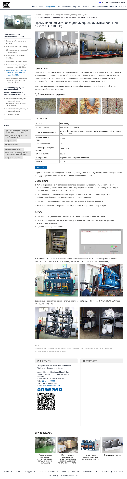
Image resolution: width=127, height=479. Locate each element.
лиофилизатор (10, 141)
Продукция (48, 15)
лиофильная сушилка (13, 158)
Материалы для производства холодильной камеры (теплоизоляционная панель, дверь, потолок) (67, 459)
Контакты (122, 7)
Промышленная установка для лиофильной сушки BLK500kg (16, 66)
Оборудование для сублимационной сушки (71, 15)
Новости (106, 471)
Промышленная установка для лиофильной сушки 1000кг (16, 131)
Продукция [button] (50, 7)
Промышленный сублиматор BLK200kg (15, 57)
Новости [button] (113, 7)
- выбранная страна (113, 2)
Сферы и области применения (84, 471)
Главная (34, 7)
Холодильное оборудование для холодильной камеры (90, 457)
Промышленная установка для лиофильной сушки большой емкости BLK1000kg (16, 73)
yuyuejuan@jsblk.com (51, 385)
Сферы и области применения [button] (95, 7)
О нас (41, 7)
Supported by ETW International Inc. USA (63, 476)
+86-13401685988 (48, 381)
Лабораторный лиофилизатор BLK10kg (16, 42)
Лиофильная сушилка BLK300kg (17, 61)
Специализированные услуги (68, 7)
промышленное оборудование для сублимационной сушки (16, 153)
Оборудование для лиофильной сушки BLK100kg (17, 51)
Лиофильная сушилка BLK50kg (16, 47)
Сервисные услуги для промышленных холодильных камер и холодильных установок (14, 91)
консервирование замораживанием (11, 145)
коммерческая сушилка (14, 149)
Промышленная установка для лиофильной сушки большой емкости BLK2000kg (45, 459)
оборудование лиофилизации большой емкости (16, 136)
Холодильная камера (112, 455)
